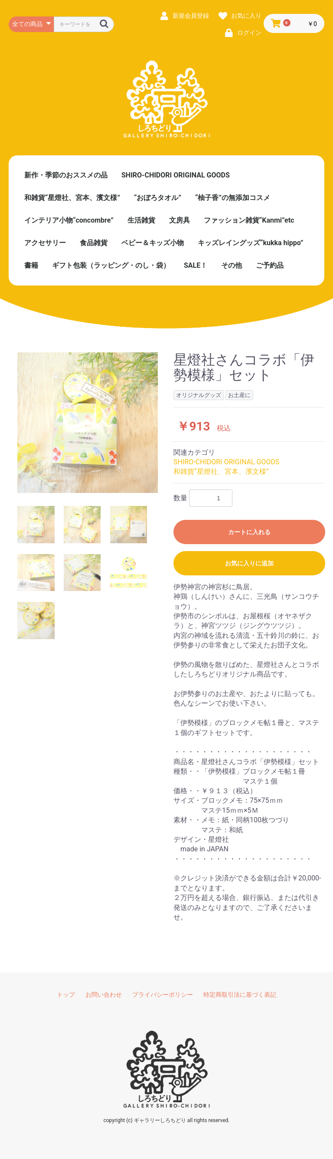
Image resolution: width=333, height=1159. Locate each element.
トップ (66, 994)
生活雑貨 (141, 220)
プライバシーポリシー (162, 994)
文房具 (179, 220)
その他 (231, 265)
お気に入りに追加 (249, 563)
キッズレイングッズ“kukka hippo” (251, 243)
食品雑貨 (94, 243)
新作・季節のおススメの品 (66, 175)
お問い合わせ (103, 994)
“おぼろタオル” (157, 198)
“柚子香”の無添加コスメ (232, 198)
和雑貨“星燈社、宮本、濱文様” (72, 198)
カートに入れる (249, 532)
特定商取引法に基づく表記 (239, 994)
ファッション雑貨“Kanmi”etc (249, 220)
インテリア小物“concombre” (69, 220)
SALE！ (195, 265)
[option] (87, 422)
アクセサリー (45, 243)
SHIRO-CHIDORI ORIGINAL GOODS (175, 175)
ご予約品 (270, 265)
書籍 (31, 265)
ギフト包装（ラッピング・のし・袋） (111, 265)
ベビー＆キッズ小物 (152, 243)
